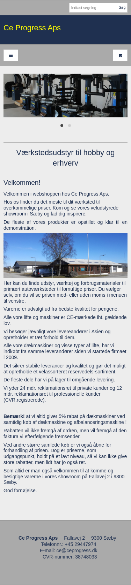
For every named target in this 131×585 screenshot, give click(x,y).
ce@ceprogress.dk (77, 550)
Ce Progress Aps (32, 27)
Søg (122, 7)
